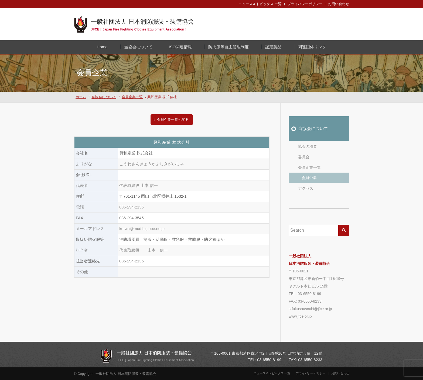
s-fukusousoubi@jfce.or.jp (310, 309)
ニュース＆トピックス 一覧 (260, 4)
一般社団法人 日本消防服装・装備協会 (142, 24)
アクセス (305, 188)
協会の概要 (307, 146)
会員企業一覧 (309, 167)
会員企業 (309, 178)
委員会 (303, 157)
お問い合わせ (338, 4)
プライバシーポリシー (304, 4)
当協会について (313, 128)
